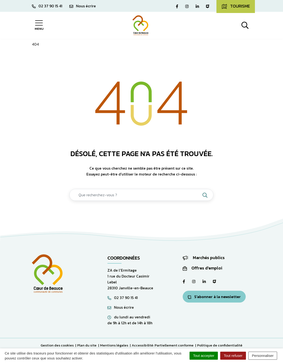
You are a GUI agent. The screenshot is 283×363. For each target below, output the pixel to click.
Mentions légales (114, 345)
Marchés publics (204, 257)
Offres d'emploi (202, 268)
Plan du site (87, 345)
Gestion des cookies (57, 345)
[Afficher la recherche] (245, 25)
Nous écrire (120, 307)
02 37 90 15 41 (122, 297)
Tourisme (235, 6)
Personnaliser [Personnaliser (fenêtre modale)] (263, 356)
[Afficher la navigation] (39, 25)
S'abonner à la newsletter (214, 296)
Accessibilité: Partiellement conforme (163, 345)
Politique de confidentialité (219, 345)
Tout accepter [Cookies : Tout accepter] (203, 356)
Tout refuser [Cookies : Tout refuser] (233, 356)
